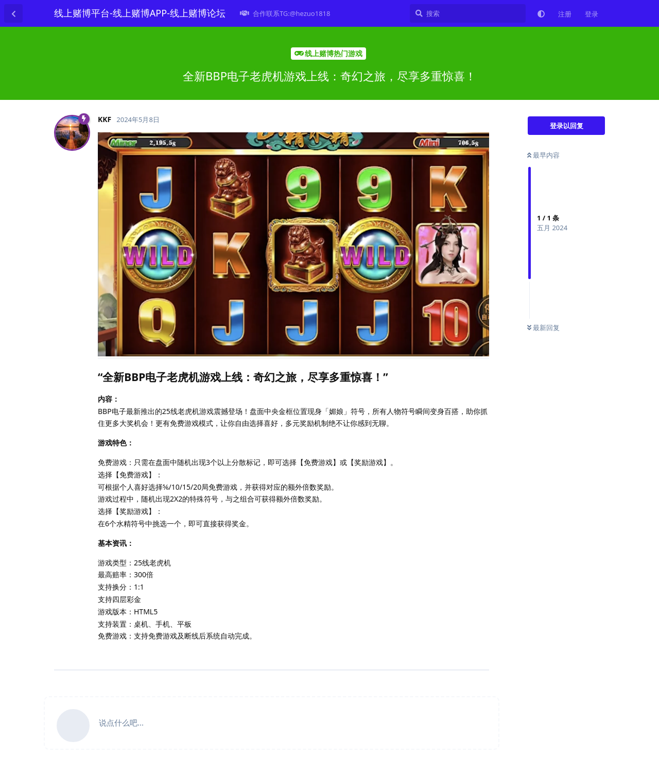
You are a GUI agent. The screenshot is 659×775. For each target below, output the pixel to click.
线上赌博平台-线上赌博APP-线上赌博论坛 (140, 13)
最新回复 (543, 327)
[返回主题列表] (13, 13)
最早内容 (543, 155)
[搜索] (468, 13)
